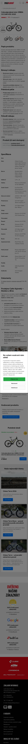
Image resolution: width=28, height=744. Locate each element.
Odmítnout (14, 387)
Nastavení (14, 383)
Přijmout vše (14, 379)
